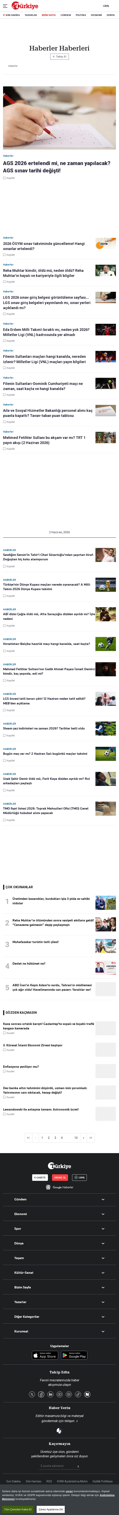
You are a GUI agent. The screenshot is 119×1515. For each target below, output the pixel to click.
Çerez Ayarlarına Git (51, 1509)
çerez (69, 1491)
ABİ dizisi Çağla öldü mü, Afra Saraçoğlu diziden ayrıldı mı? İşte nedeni (49, 616)
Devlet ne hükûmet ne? (28, 963)
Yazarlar (20, 1302)
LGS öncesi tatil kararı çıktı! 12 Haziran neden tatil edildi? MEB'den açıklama (44, 701)
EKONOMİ (96, 15)
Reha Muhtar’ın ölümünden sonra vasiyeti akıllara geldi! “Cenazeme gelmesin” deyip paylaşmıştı (53, 923)
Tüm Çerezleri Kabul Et (18, 1509)
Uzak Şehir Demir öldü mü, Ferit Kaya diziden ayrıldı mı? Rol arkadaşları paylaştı (46, 781)
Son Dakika (13, 1481)
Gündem (20, 1199)
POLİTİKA (81, 15)
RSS (49, 1481)
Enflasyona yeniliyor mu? (21, 1067)
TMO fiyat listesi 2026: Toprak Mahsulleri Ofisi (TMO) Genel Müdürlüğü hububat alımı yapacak (45, 811)
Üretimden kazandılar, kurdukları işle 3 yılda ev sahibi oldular (51, 901)
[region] (59, 1499)
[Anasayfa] (59, 1165)
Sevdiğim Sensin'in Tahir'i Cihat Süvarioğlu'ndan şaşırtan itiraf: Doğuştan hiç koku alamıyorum (48, 557)
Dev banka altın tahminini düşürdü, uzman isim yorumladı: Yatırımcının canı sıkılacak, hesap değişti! (45, 1090)
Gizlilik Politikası (103, 1481)
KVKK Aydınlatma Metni (72, 1481)
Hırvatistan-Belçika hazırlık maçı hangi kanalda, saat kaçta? (46, 644)
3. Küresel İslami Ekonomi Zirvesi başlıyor (32, 1045)
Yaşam (19, 1258)
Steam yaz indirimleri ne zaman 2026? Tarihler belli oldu (44, 728)
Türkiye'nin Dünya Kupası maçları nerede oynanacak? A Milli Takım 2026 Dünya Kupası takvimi (46, 587)
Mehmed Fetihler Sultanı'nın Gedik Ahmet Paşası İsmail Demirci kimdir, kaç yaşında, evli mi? (49, 671)
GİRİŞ (105, 5)
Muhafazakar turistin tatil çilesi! (35, 942)
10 (76, 1137)
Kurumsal (21, 1331)
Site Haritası (33, 1481)
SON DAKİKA (13, 15)
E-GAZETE (40, 1177)
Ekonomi (20, 1214)
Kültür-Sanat (23, 1273)
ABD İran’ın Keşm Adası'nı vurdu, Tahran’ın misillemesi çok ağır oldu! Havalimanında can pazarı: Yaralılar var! (52, 987)
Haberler (9, 550)
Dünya (19, 1243)
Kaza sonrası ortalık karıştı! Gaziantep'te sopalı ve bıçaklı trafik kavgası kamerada (48, 1026)
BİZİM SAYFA (49, 15)
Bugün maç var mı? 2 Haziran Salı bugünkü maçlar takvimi (45, 754)
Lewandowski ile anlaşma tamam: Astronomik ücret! (41, 1109)
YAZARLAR (31, 15)
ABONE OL (60, 1177)
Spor (17, 1229)
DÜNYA (111, 15)
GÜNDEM (66, 15)
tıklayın (70, 1421)
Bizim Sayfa (22, 1287)
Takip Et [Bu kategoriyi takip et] (59, 56)
